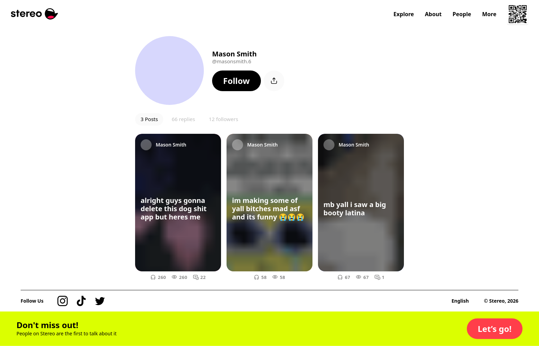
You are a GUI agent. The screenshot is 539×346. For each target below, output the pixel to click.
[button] (236, 81)
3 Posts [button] (149, 119)
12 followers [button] (223, 119)
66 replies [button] (183, 119)
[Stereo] (34, 14)
